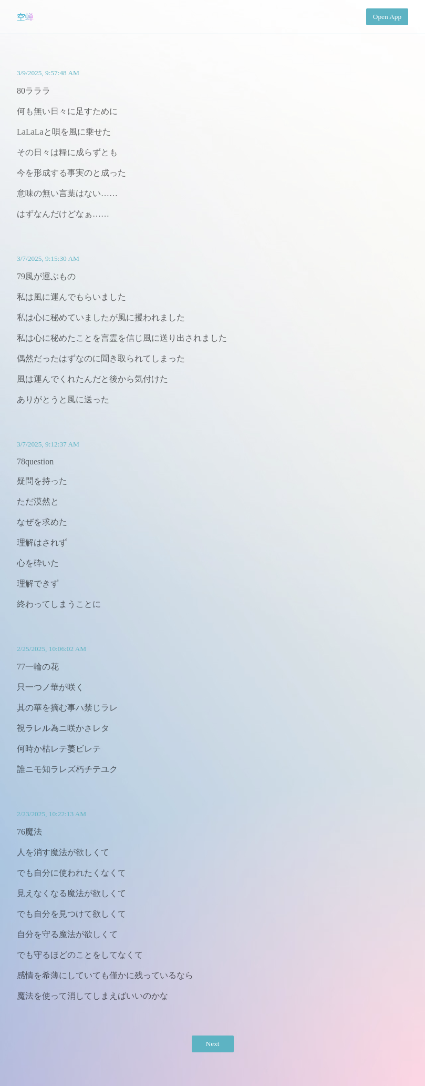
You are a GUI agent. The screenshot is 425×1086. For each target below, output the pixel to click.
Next (213, 1044)
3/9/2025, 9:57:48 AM (48, 73)
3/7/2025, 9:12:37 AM (48, 444)
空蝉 (25, 17)
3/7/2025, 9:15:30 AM (48, 258)
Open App (387, 17)
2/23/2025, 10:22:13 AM (51, 814)
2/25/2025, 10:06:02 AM (51, 649)
